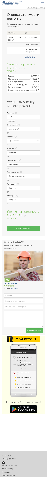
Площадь (10, 113)
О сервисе (6, 472)
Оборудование (13, 172)
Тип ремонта (12, 125)
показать (14, 288)
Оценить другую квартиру (36, 8)
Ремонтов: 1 (30, 56)
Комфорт (11, 148)
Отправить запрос (34, 330)
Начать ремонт (23, 228)
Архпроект (11, 184)
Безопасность (13, 160)
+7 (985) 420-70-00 (9, 459)
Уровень (10, 137)
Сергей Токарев (10, 283)
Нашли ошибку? (8, 468)
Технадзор (11, 196)
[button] (23, 129)
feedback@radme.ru (9, 465)
